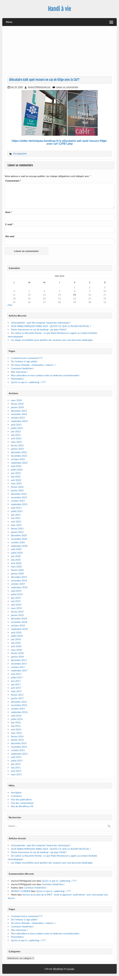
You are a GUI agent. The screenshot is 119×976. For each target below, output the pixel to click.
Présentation (17, 378)
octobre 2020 (18, 542)
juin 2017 (16, 681)
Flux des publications (21, 799)
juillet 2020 (17, 552)
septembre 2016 (19, 712)
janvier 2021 (17, 532)
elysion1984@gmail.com (39, 87)
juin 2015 (16, 764)
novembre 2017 (19, 663)
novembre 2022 (19, 455)
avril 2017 (16, 687)
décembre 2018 (19, 618)
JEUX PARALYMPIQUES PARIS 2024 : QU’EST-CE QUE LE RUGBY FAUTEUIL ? (51, 326)
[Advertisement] (59, 50)
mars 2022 (16, 483)
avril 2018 (16, 646)
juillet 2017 (17, 677)
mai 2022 (16, 476)
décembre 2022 (19, 452)
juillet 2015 (17, 760)
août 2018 (16, 632)
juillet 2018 (17, 635)
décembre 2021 (19, 493)
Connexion (16, 796)
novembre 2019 (19, 580)
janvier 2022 (17, 490)
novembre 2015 (19, 746)
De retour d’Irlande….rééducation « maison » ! (33, 364)
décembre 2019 (19, 577)
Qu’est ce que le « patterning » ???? (28, 382)
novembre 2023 (19, 414)
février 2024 (17, 403)
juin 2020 (16, 556)
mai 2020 (16, 559)
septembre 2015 (19, 753)
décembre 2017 (19, 660)
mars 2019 (16, 608)
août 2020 (16, 549)
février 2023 (17, 445)
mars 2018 (16, 649)
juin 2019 (16, 597)
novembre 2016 (19, 705)
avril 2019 (16, 604)
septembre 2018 (19, 629)
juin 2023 (16, 431)
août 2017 (16, 674)
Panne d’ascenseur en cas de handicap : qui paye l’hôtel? (39, 329)
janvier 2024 (17, 407)
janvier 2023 (17, 448)
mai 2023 (16, 435)
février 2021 (17, 528)
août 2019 (16, 590)
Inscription (16, 792)
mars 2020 (16, 566)
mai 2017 (16, 684)
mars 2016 (16, 733)
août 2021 (16, 507)
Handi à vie (59, 8)
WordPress (58, 968)
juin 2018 (16, 639)
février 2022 (17, 486)
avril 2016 (16, 729)
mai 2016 (16, 726)
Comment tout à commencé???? (27, 358)
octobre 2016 (18, 708)
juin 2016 (16, 722)
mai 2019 (16, 601)
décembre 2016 (19, 701)
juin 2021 (16, 514)
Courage (70, 968)
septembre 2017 (19, 670)
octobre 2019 (18, 583)
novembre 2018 (19, 622)
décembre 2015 (19, 743)
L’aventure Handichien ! (22, 368)
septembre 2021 (19, 504)
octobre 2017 (18, 667)
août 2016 (16, 715)
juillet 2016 (17, 719)
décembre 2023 (19, 410)
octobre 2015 (18, 750)
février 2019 (17, 611)
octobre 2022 (18, 459)
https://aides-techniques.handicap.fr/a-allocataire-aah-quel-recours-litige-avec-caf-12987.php (59, 142)
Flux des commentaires (22, 803)
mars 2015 (16, 774)
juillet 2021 (17, 511)
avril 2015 (16, 770)
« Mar (9, 305)
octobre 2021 (18, 500)
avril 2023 (16, 438)
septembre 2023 (19, 421)
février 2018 (17, 653)
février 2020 (17, 570)
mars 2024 (16, 400)
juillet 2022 (17, 469)
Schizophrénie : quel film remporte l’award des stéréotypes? (41, 322)
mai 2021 (16, 518)
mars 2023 (16, 442)
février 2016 (17, 736)
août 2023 (16, 424)
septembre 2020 (19, 545)
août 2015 (16, 757)
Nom (8, 212)
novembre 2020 (19, 538)
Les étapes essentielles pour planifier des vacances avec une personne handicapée (52, 340)
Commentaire (13, 181)
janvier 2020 (17, 573)
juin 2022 (16, 473)
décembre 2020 (19, 535)
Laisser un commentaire (67, 87)
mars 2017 (16, 691)
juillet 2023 (17, 428)
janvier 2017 (17, 698)
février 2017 (17, 694)
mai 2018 (16, 642)
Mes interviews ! (19, 371)
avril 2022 (16, 480)
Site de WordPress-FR (22, 806)
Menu (9, 21)
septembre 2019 (19, 587)
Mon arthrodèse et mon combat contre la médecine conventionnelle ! (45, 375)
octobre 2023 (18, 417)
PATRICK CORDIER (20, 891)
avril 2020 (16, 563)
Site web (9, 236)
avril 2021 (16, 521)
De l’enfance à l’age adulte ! (24, 361)
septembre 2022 (19, 462)
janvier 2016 (17, 739)
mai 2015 (16, 767)
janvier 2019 (17, 615)
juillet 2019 (17, 594)
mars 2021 (16, 525)
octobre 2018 (18, 625)
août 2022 (16, 466)
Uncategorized (19, 153)
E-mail (9, 224)
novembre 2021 (19, 497)
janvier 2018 (17, 656)
